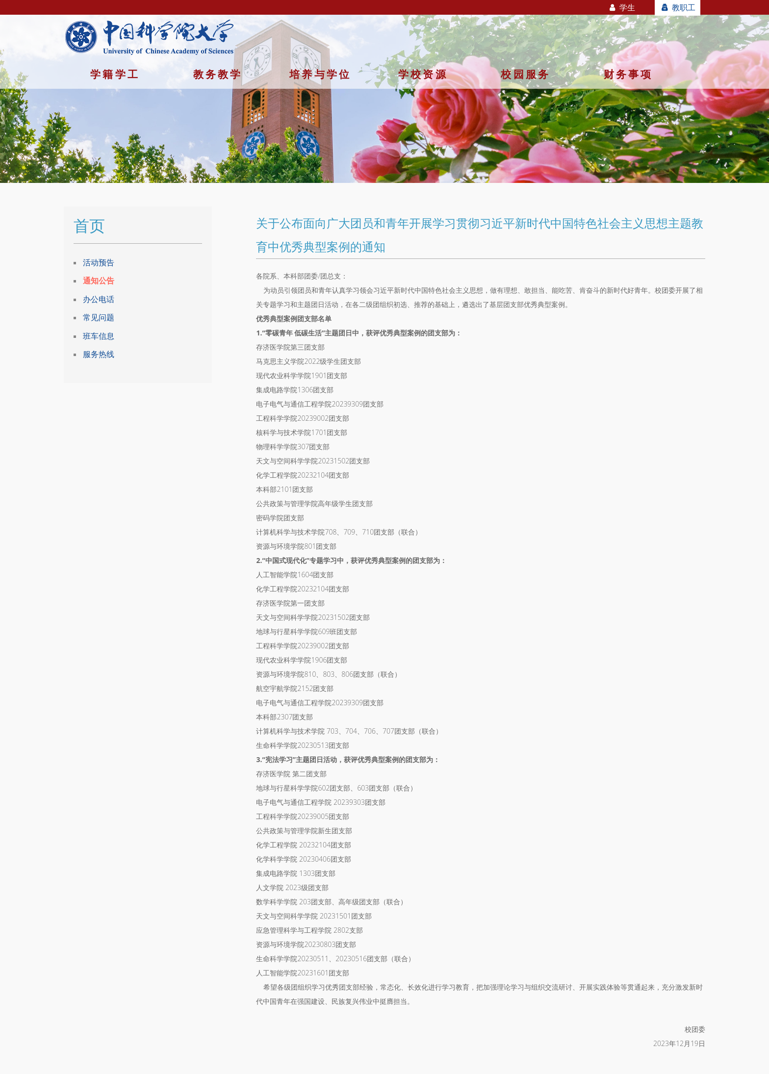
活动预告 (98, 262)
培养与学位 (320, 74)
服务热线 (98, 354)
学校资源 (423, 74)
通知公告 (98, 280)
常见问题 (98, 317)
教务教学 (218, 74)
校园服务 (525, 74)
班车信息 (98, 336)
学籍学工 (115, 74)
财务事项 (628, 74)
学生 (622, 7)
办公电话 (98, 299)
